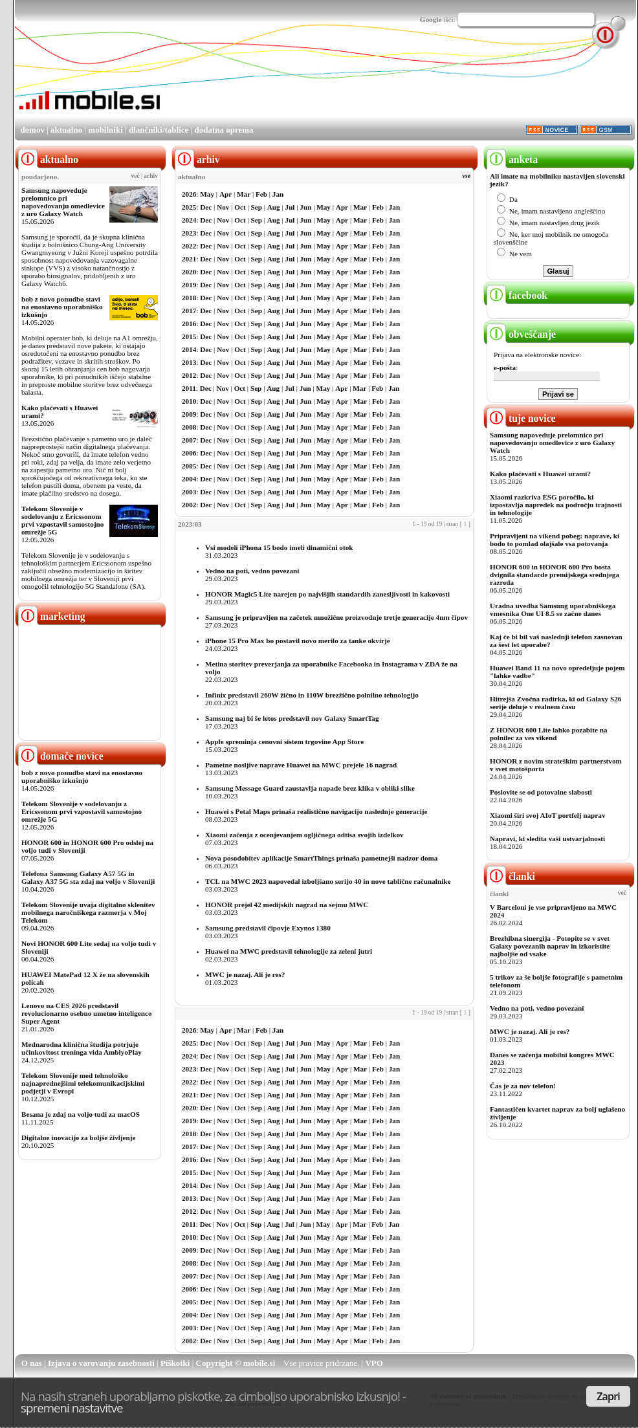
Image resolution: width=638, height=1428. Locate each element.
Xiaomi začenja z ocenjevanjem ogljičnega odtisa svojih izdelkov (304, 835)
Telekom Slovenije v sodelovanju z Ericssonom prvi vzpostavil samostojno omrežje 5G (62, 520)
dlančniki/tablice (158, 130)
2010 (189, 401)
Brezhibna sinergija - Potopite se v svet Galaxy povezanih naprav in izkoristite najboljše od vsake (550, 946)
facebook (517, 295)
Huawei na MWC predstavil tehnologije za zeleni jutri (288, 951)
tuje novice (521, 418)
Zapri (608, 1396)
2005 (189, 466)
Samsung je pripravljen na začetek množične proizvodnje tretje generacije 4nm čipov (336, 617)
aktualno (66, 130)
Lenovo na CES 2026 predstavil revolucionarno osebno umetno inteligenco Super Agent (86, 1013)
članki (511, 876)
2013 (189, 362)
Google (431, 19)
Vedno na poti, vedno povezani (252, 571)
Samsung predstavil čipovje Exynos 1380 (268, 928)
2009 (189, 414)
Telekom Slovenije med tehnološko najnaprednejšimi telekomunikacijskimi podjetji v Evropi (82, 1083)
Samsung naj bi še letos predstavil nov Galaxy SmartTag (292, 718)
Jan (277, 194)
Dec (206, 207)
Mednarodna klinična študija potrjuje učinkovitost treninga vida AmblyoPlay (81, 1048)
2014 (189, 349)
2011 (189, 388)
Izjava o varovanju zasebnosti (101, 1363)
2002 (189, 505)
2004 (189, 479)
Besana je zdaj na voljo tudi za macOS (80, 1114)
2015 (189, 336)
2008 (189, 427)
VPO (373, 1363)
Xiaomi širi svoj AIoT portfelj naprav (547, 815)
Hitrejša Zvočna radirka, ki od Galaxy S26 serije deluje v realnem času (555, 702)
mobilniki (105, 130)
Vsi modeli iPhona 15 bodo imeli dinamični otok (279, 547)
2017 (189, 310)
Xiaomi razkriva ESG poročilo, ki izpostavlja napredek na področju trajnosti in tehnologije (556, 504)
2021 (189, 259)
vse (466, 176)
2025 (189, 207)
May (207, 194)
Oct (239, 207)
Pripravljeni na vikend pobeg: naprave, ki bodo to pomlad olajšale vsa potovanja (554, 539)
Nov (223, 207)
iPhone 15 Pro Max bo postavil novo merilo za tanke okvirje (297, 640)
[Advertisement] (203, 85)
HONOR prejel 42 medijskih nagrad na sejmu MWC (286, 904)
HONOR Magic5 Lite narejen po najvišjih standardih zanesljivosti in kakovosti (327, 594)
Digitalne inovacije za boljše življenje (78, 1137)
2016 (189, 323)
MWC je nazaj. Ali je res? (245, 974)
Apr (225, 194)
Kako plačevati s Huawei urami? (540, 474)
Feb (261, 194)
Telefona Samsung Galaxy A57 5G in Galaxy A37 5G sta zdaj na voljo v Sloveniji (88, 877)
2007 (189, 440)
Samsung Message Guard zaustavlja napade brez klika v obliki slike (310, 788)
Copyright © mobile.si (236, 1363)
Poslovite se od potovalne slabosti (541, 792)
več (135, 176)
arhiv (151, 176)
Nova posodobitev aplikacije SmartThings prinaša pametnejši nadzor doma (321, 858)
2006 (189, 453)
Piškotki (175, 1363)
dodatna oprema (223, 130)
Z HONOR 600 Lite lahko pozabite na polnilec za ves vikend (549, 733)
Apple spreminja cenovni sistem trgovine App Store (284, 741)
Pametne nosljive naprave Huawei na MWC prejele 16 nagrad (301, 765)
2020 (189, 272)
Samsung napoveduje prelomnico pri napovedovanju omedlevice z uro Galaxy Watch (63, 201)
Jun (305, 207)
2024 (189, 220)
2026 (189, 194)
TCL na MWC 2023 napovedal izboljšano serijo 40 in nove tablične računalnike (327, 881)
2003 (189, 492)
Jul (290, 207)
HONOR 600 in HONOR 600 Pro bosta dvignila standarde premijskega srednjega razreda (554, 574)
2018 (189, 298)
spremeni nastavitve (72, 1408)
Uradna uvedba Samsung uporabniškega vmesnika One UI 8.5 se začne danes (552, 609)
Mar (243, 194)
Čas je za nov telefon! (523, 1086)
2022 (189, 246)
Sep (256, 207)
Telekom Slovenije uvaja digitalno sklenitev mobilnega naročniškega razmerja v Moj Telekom (88, 912)
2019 (189, 285)
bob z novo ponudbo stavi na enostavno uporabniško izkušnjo (62, 306)
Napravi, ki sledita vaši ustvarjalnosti (547, 838)
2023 (189, 233)
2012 (189, 375)
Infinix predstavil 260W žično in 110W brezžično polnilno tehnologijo (312, 695)
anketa (512, 159)
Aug (273, 207)
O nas (31, 1363)
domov (32, 130)
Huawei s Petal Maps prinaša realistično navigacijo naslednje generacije (316, 811)
